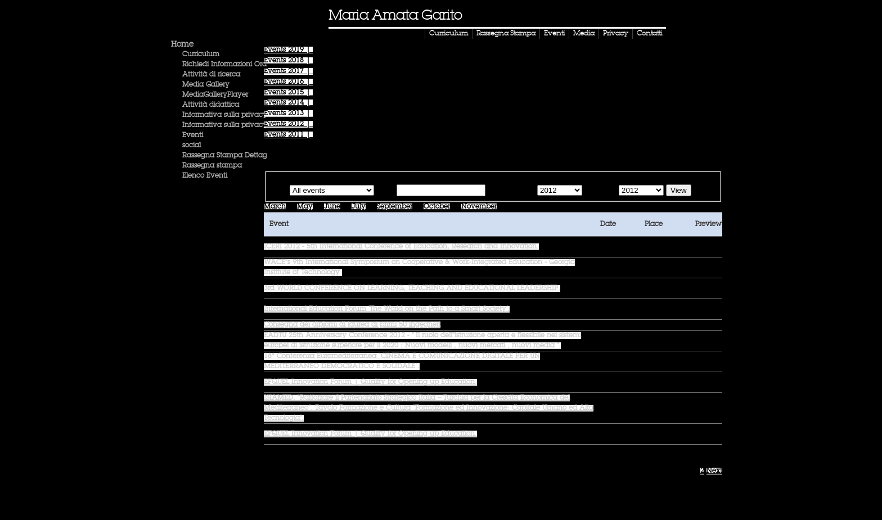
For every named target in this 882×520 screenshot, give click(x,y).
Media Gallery (206, 85)
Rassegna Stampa (506, 33)
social (191, 145)
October (437, 207)
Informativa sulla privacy (224, 115)
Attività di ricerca (211, 74)
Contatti (649, 33)
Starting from (510, 191)
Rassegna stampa (212, 165)
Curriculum (448, 33)
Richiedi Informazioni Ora (224, 64)
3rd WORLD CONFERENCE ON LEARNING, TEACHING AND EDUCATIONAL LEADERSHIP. (412, 288)
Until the (599, 191)
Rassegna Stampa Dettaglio (228, 155)
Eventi (554, 33)
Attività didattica (210, 105)
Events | (288, 50)
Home (182, 44)
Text (387, 191)
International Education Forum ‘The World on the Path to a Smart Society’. (387, 309)
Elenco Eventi (204, 176)
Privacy (615, 33)
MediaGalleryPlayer (215, 95)
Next (714, 471)
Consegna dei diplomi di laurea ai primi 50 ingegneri (352, 325)
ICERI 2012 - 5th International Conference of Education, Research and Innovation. (401, 246)
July (359, 207)
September (394, 207)
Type (279, 191)
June (332, 207)
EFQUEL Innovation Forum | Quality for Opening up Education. (370, 382)
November (479, 207)
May (305, 207)
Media (584, 33)
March (275, 207)
